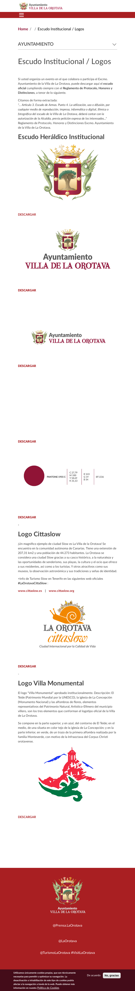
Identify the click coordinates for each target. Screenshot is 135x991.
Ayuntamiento (67, 44)
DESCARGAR (27, 214)
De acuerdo (94, 975)
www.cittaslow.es (30, 590)
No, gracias (112, 975)
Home (23, 29)
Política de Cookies (48, 988)
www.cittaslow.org (61, 590)
